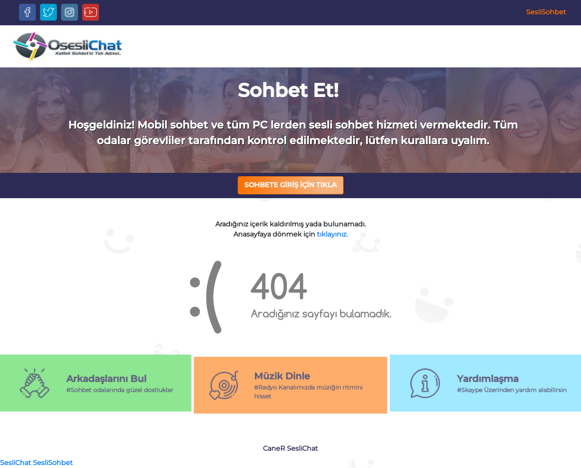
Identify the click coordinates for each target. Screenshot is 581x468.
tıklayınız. (332, 234)
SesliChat (302, 448)
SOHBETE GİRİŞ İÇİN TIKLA (291, 185)
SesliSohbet (546, 12)
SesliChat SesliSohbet (36, 463)
